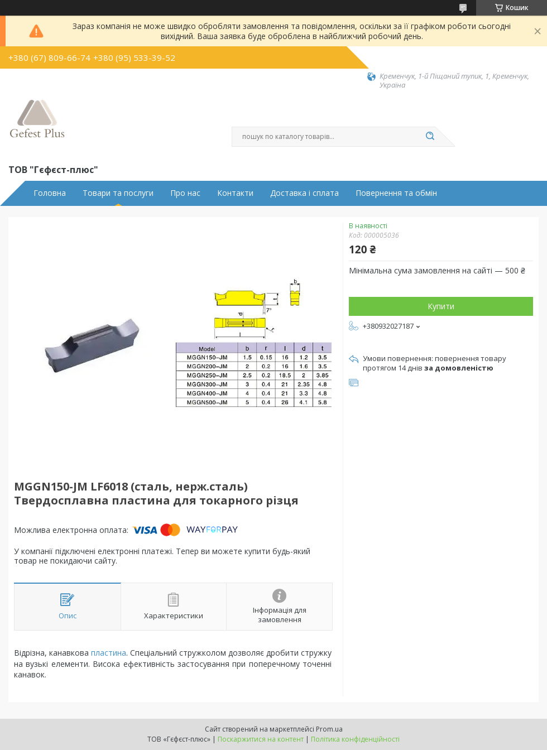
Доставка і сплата (304, 193)
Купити (441, 306)
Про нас (185, 193)
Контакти (235, 193)
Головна (49, 193)
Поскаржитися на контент (261, 739)
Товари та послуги (118, 193)
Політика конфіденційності (355, 739)
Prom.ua (329, 729)
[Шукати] (430, 137)
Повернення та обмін (396, 193)
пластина (108, 652)
